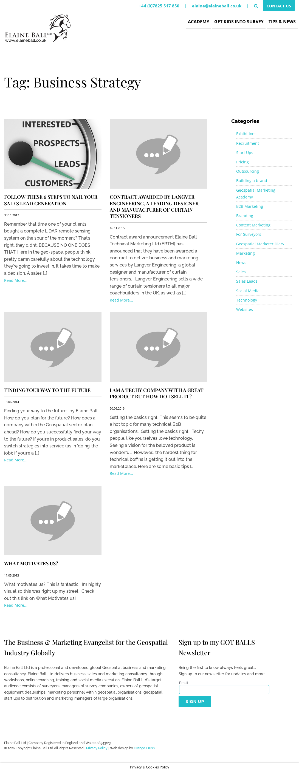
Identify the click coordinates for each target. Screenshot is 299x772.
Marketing (245, 253)
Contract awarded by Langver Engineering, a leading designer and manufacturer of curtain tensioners (154, 206)
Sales (241, 271)
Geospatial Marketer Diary (260, 243)
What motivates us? (31, 563)
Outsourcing (247, 171)
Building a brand (251, 180)
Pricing (242, 161)
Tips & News (282, 22)
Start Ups (244, 152)
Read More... (15, 280)
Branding (244, 215)
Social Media (247, 290)
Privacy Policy (97, 748)
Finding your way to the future (47, 390)
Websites (244, 309)
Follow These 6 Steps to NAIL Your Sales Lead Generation (50, 200)
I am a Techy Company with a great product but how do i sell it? (157, 393)
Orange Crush (144, 748)
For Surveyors (248, 234)
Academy (198, 22)
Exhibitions (246, 133)
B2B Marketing (249, 206)
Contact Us (278, 6)
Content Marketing (253, 225)
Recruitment (247, 143)
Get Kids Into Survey (239, 22)
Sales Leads (247, 281)
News (241, 262)
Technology (246, 300)
